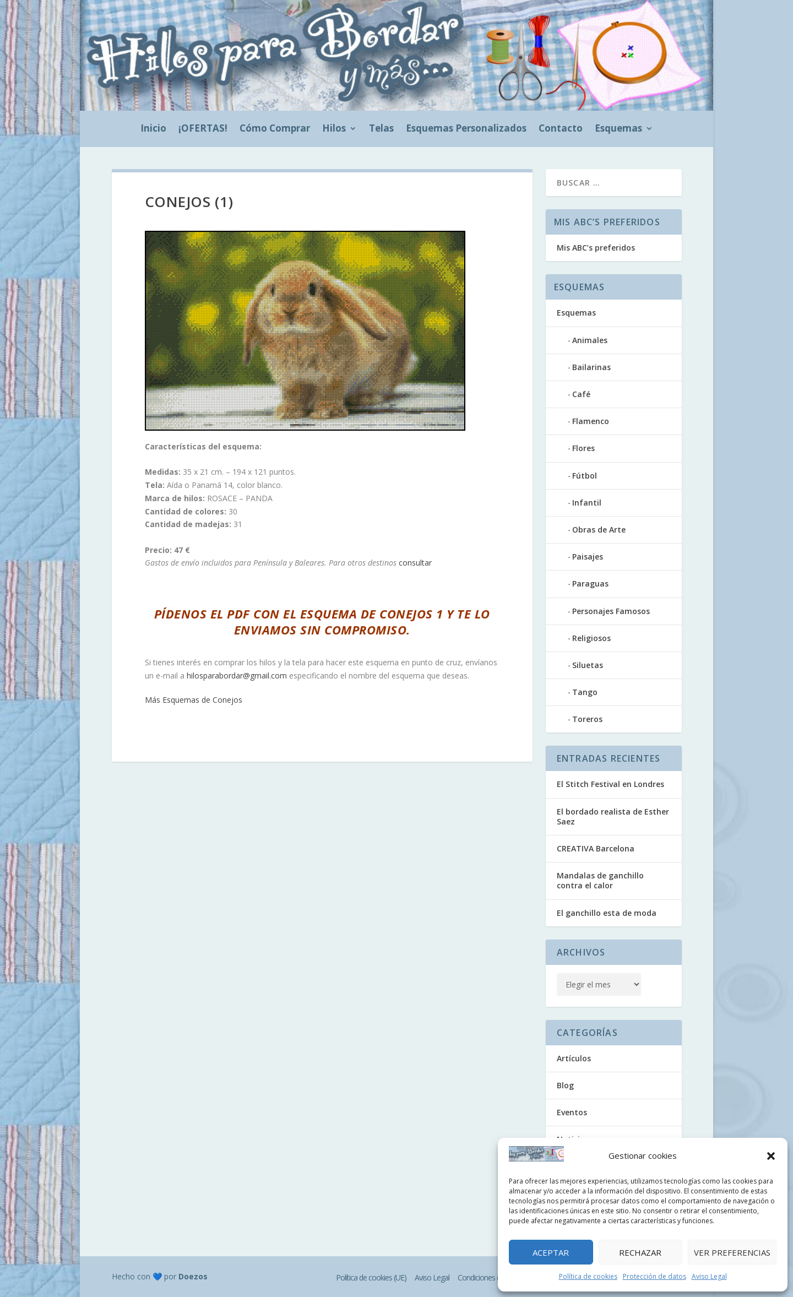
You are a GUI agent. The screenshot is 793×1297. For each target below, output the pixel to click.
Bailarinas (591, 367)
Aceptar (551, 1252)
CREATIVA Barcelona (595, 848)
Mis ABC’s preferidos (596, 247)
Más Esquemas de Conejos (193, 699)
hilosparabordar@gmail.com (237, 675)
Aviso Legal (709, 1276)
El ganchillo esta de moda (606, 913)
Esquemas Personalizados (466, 129)
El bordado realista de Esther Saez (613, 816)
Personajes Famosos (611, 611)
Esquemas (618, 129)
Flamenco (590, 421)
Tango (585, 692)
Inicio (153, 129)
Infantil (586, 502)
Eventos (572, 1112)
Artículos (574, 1058)
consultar (415, 562)
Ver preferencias (732, 1252)
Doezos (193, 1276)
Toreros (587, 719)
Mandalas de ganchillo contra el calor (600, 880)
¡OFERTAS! (202, 129)
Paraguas (590, 583)
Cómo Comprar (275, 129)
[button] (770, 1156)
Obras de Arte (599, 529)
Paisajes (587, 556)
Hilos (334, 129)
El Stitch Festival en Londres (610, 784)
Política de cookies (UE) (371, 1277)
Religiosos (591, 638)
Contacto (561, 129)
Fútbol (584, 475)
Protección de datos (654, 1276)
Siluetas (587, 665)
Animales (589, 340)
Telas (381, 129)
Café (581, 394)
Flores (583, 448)
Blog (565, 1085)
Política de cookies (588, 1276)
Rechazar (640, 1252)
